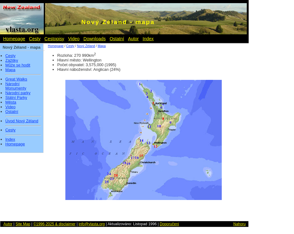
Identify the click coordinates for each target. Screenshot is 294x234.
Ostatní (116, 38)
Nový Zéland (86, 46)
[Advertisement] (275, 140)
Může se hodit (17, 65)
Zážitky (11, 60)
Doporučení (169, 224)
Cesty (35, 38)
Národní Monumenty (15, 86)
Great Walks (16, 79)
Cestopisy (54, 38)
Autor (133, 38)
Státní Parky (16, 97)
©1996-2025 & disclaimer (54, 224)
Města (10, 102)
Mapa (10, 70)
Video (74, 38)
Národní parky (17, 93)
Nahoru (239, 224)
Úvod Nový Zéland (21, 121)
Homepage (14, 38)
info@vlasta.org (92, 224)
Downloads (95, 38)
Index (148, 38)
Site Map (22, 224)
